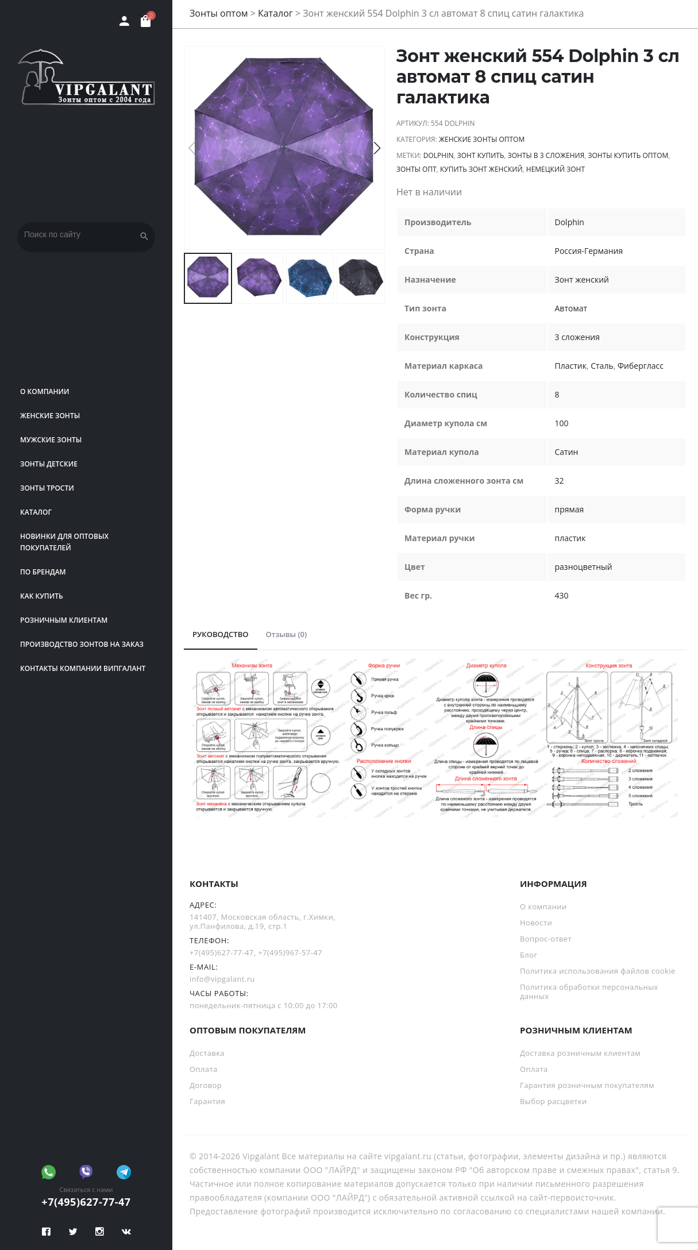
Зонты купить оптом (628, 155)
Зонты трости (47, 488)
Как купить (41, 596)
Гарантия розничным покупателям (587, 1085)
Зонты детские (49, 464)
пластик (570, 538)
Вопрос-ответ (546, 938)
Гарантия (207, 1101)
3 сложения (577, 336)
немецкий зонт (555, 169)
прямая (569, 509)
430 (562, 595)
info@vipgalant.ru (222, 979)
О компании (45, 391)
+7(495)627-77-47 (85, 1202)
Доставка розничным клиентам (580, 1053)
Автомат (571, 308)
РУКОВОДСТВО (220, 634)
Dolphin (438, 155)
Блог (528, 955)
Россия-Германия (589, 250)
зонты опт (416, 169)
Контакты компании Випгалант (82, 668)
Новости (536, 922)
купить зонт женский (481, 169)
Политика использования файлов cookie (598, 971)
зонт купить (480, 155)
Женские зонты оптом (482, 139)
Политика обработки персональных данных (589, 991)
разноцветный (583, 566)
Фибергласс (641, 365)
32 (559, 480)
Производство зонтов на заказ (82, 644)
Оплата (204, 1069)
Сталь (602, 365)
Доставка (207, 1053)
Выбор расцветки (553, 1101)
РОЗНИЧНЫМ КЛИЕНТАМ (63, 620)
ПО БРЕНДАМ (43, 572)
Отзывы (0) (286, 634)
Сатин (567, 451)
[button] (377, 148)
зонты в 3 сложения (546, 155)
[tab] (220, 635)
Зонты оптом (219, 13)
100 (562, 423)
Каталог (36, 512)
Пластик (571, 365)
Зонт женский (582, 279)
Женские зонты (50, 415)
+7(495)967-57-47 (290, 952)
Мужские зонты (51, 440)
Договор (206, 1085)
